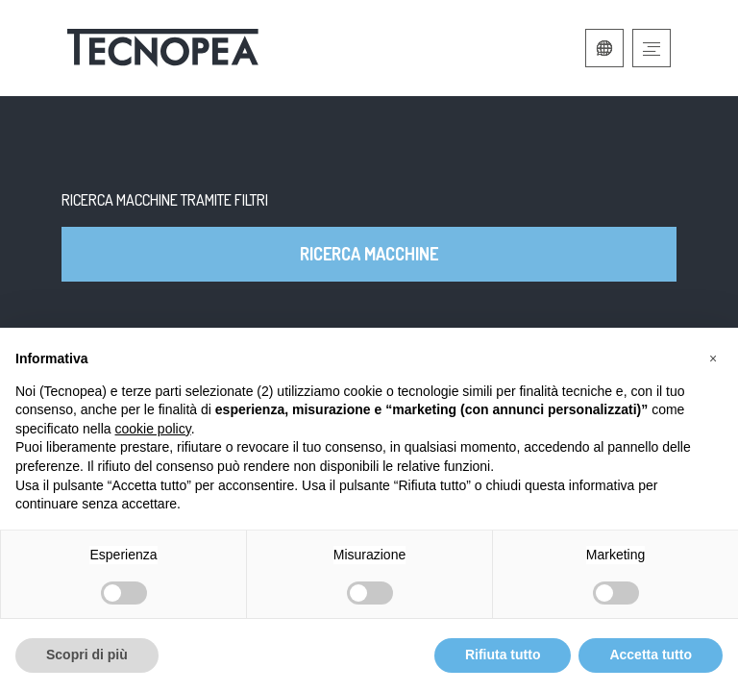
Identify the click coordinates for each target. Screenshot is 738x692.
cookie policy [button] (153, 428)
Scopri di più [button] (87, 654)
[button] (713, 358)
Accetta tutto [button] (650, 654)
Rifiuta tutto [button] (503, 654)
